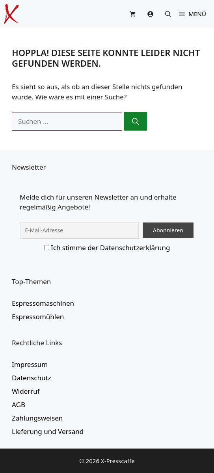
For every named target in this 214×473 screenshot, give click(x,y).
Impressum (30, 364)
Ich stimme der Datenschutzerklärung (110, 247)
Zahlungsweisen (37, 418)
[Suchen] (135, 121)
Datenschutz (31, 377)
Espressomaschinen (43, 303)
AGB (18, 404)
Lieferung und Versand (48, 431)
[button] (168, 14)
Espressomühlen (38, 316)
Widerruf (26, 391)
